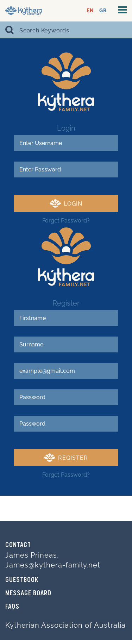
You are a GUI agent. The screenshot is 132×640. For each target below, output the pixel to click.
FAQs (12, 606)
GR (103, 10)
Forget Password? (66, 220)
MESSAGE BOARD (28, 593)
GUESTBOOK (21, 580)
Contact (18, 545)
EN (90, 10)
